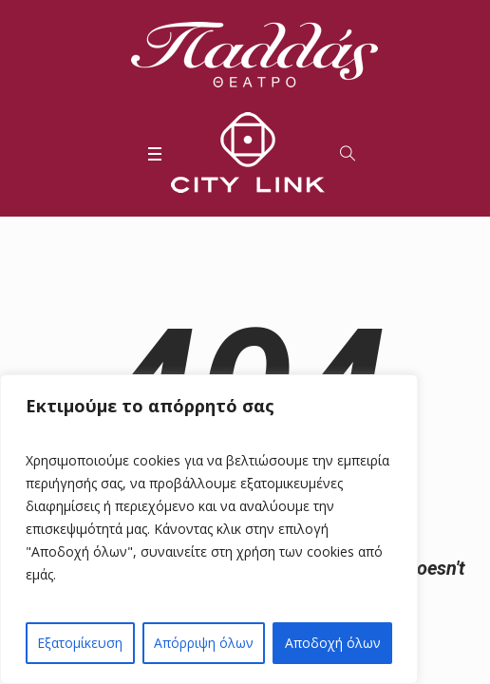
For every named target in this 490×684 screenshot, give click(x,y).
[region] (209, 529)
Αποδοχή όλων (333, 643)
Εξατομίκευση (79, 643)
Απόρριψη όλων (204, 643)
